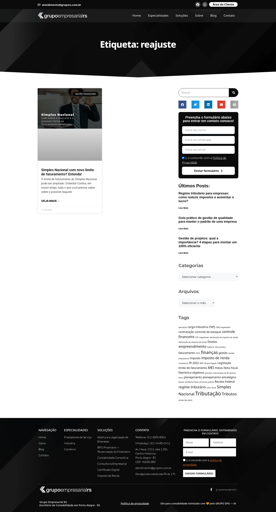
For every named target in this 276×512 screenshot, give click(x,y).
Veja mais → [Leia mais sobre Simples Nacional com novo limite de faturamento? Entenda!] (50, 201)
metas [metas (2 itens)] (219, 368)
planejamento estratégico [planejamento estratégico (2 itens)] (219, 377)
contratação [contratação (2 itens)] (186, 332)
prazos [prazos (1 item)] (181, 382)
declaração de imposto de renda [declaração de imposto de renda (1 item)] (224, 337)
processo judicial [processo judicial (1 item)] (206, 382)
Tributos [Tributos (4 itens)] (229, 393)
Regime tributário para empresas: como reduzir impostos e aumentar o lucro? (206, 197)
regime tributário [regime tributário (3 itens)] (192, 387)
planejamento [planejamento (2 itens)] (193, 377)
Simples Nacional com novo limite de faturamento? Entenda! (67, 172)
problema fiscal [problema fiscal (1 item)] (192, 382)
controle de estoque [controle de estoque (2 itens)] (208, 332)
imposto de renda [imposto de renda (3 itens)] (215, 358)
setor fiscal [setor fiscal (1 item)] (211, 387)
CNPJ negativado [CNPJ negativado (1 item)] (223, 327)
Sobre (199, 15)
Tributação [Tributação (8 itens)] (208, 393)
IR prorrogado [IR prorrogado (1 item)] (210, 363)
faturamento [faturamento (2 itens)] (186, 353)
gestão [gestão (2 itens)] (223, 353)
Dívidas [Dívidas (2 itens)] (212, 342)
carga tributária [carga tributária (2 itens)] (197, 327)
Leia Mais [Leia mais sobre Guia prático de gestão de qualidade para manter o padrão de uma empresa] (183, 228)
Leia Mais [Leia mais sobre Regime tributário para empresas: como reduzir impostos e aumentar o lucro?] (183, 207)
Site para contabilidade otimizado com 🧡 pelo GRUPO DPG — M (198, 503)
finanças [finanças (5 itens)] (209, 352)
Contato (229, 15)
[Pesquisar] (233, 92)
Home (136, 15)
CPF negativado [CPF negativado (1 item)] (202, 337)
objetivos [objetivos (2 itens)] (198, 373)
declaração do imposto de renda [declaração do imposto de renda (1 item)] (192, 342)
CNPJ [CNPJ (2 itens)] (212, 327)
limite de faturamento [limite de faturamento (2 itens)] (192, 368)
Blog (213, 15)
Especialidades (158, 15)
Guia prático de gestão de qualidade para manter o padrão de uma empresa (207, 220)
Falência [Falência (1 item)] (210, 347)
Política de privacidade (135, 503)
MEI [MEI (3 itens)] (211, 367)
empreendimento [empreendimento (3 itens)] (192, 346)
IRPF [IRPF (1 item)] (201, 363)
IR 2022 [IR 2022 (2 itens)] (194, 363)
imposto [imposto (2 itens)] (195, 358)
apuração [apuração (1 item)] (182, 327)
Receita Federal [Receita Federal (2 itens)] (225, 382)
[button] (182, 105)
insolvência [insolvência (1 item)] (183, 363)
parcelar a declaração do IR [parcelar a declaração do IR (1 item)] (217, 373)
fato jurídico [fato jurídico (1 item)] (220, 347)
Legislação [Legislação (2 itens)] (224, 363)
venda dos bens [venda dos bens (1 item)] (185, 400)
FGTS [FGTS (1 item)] (198, 353)
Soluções (181, 15)
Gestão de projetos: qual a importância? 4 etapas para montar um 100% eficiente (207, 242)
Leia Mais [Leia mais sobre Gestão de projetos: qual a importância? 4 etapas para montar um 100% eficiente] (183, 252)
